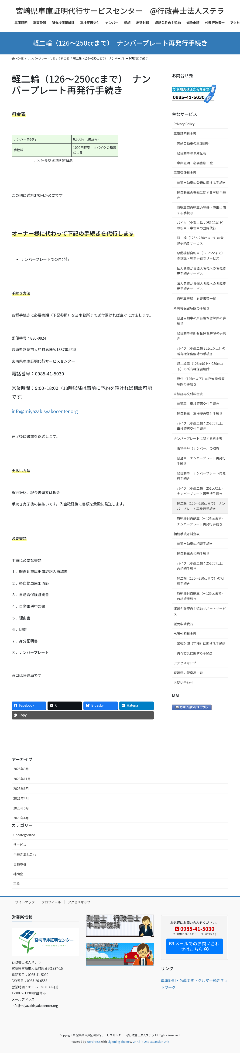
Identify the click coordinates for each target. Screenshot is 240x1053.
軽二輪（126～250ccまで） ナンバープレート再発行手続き (201, 506)
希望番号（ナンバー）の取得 (198, 448)
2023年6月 (21, 788)
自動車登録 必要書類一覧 (196, 298)
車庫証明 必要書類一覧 (195, 162)
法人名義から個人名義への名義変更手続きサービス (201, 286)
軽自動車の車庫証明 (191, 153)
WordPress (94, 1041)
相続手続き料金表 (187, 534)
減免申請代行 (183, 624)
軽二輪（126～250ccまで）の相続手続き (200, 581)
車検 (16, 883)
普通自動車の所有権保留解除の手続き (201, 321)
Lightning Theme (118, 1041)
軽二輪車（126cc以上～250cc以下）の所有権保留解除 (200, 366)
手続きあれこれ (24, 854)
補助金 (18, 874)
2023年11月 (22, 778)
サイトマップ (25, 902)
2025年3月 (21, 768)
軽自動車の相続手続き (193, 553)
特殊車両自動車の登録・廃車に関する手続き (201, 210)
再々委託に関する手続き (195, 653)
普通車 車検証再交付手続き (198, 403)
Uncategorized (24, 834)
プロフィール (51, 902)
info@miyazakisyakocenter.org (45, 411)
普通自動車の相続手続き (195, 543)
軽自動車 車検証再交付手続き (200, 413)
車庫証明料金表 (185, 133)
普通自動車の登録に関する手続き (201, 182)
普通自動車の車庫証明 (193, 143)
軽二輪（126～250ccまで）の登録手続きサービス (200, 240)
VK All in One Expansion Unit (151, 1041)
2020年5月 (21, 808)
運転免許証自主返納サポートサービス (200, 611)
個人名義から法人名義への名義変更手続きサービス (201, 271)
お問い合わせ (183, 682)
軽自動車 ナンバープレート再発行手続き (201, 476)
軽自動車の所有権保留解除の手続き (201, 336)
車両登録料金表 (185, 172)
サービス (19, 844)
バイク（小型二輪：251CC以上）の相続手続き (201, 566)
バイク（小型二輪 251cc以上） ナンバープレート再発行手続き (201, 491)
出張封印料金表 (185, 633)
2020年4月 (21, 818)
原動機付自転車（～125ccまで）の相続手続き (201, 596)
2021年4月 (21, 798)
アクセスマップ (185, 663)
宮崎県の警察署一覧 (188, 672)
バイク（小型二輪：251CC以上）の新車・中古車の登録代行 (201, 225)
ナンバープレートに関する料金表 (198, 438)
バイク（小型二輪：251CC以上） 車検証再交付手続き (202, 426)
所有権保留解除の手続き (191, 308)
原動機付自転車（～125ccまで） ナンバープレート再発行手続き (201, 521)
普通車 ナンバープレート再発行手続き (201, 461)
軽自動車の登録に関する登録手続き (201, 195)
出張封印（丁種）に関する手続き (201, 643)
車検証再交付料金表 (188, 393)
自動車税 (19, 864)
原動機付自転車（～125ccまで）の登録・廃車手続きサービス (201, 256)
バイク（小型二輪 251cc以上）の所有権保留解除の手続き (201, 351)
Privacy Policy (184, 123)
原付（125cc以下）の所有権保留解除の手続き (201, 381)
